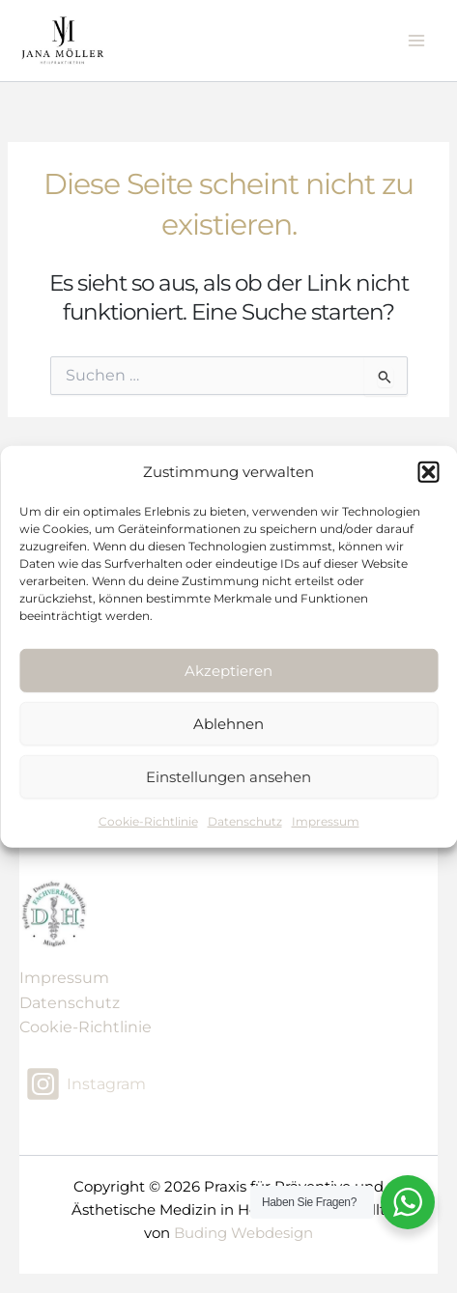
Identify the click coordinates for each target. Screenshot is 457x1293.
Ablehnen (228, 724)
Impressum (325, 821)
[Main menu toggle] (417, 40)
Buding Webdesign (243, 1233)
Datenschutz (245, 821)
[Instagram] (85, 1084)
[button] (428, 472)
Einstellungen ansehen (228, 777)
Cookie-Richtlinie (148, 821)
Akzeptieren (228, 670)
